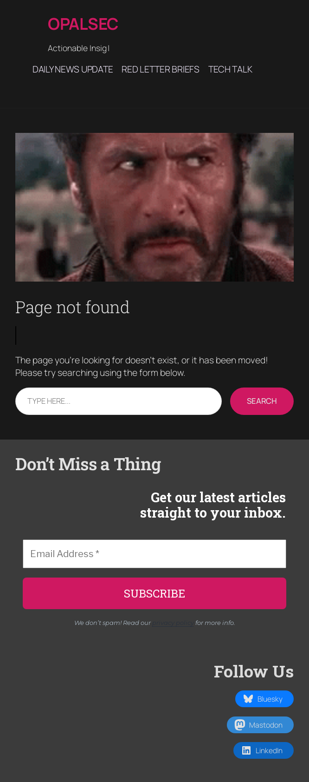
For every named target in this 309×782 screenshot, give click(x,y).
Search (262, 400)
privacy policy (173, 622)
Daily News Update (72, 69)
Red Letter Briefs (160, 69)
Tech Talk (230, 69)
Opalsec (83, 23)
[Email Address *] (154, 553)
